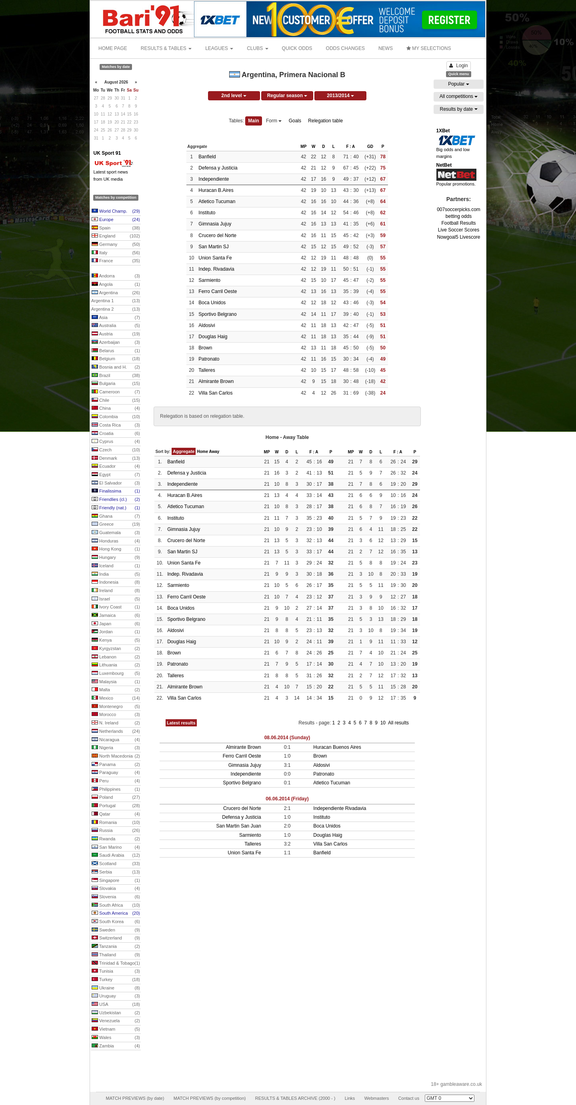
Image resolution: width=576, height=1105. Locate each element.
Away (214, 451)
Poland (116, 797)
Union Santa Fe (215, 258)
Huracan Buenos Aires (337, 747)
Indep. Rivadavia (216, 269)
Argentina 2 (115, 309)
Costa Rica (116, 425)
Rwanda (116, 839)
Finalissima (116, 491)
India (116, 574)
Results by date (458, 109)
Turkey (116, 980)
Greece (116, 524)
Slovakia (116, 889)
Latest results (181, 722)
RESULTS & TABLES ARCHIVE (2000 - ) (295, 1098)
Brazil (116, 376)
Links (350, 1098)
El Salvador (116, 483)
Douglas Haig (212, 336)
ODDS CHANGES (345, 48)
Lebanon (116, 657)
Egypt (116, 475)
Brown (205, 348)
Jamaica (116, 615)
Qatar (116, 814)
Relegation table (325, 121)
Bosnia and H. (116, 367)
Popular (458, 84)
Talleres (206, 370)
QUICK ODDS (297, 48)
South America (116, 913)
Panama (116, 765)
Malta (116, 690)
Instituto (206, 212)
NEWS (385, 48)
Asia (116, 318)
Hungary (116, 557)
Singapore (116, 881)
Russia (116, 831)
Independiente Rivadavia (339, 808)
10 (383, 723)
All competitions (459, 96)
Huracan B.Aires (215, 190)
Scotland (116, 864)
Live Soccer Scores (458, 230)
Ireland (116, 591)
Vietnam (116, 1029)
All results (398, 723)
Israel (116, 599)
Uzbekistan (116, 1013)
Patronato (208, 359)
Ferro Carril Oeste (217, 291)
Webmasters (376, 1098)
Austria (116, 334)
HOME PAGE (112, 48)
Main (253, 121)
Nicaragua (116, 740)
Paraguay (116, 773)
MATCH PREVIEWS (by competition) (210, 1098)
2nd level (233, 95)
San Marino (116, 847)
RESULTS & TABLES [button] (166, 48)
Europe (116, 220)
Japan (116, 624)
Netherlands (116, 731)
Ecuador (116, 466)
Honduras (116, 541)
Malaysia (116, 682)
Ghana (116, 516)
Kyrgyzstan (116, 649)
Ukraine (116, 988)
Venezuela (116, 1021)
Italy (116, 253)
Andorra (116, 276)
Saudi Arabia (116, 855)
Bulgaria (116, 384)
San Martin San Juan (238, 826)
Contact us (409, 1098)
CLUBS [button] (257, 48)
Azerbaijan (116, 342)
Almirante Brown (216, 381)
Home (202, 451)
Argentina (116, 293)
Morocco (116, 715)
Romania (116, 823)
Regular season (287, 95)
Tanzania (116, 946)
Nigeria (116, 748)
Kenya (116, 640)
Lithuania (116, 665)
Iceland (116, 566)
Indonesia (116, 582)
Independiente (213, 179)
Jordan (116, 632)
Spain (116, 228)
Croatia (116, 434)
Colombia (116, 417)
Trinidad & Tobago (116, 963)
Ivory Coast (116, 607)
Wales (116, 1038)
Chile (116, 400)
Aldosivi (206, 325)
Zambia (116, 1046)
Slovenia (116, 897)
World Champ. (116, 211)
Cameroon (116, 392)
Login (458, 65)
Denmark (116, 458)
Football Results (458, 223)
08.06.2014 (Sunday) (287, 737)
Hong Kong (116, 549)
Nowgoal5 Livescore (458, 237)
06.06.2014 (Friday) (287, 799)
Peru (116, 781)
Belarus (116, 351)
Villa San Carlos (215, 393)
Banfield (207, 157)
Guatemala (116, 533)
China (116, 408)
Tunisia (116, 971)
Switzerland (116, 938)
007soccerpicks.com (458, 209)
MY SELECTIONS (428, 48)
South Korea (116, 922)
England (116, 236)
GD (370, 146)
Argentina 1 (115, 301)
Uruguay (116, 996)
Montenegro (116, 707)
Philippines (116, 789)
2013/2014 (340, 95)
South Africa (116, 905)
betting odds (459, 216)
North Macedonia (116, 756)
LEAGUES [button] (219, 48)
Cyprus (116, 442)
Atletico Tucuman (216, 201)
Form (274, 121)
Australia (116, 326)
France (116, 261)
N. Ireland (116, 723)
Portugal (116, 806)
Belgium (116, 359)
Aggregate (183, 451)
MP (303, 146)
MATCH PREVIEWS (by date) (135, 1098)
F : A (350, 146)
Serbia (116, 872)
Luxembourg (116, 673)
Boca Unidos (212, 302)
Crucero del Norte (217, 235)
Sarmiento (209, 280)
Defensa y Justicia (217, 168)
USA (116, 1004)
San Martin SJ (213, 246)
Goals (295, 121)
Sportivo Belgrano (217, 314)
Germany (116, 244)
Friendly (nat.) (116, 508)
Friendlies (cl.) (116, 500)
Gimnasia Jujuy (214, 224)
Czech (116, 450)
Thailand (116, 955)
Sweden (116, 930)
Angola (116, 284)
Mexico (116, 698)
